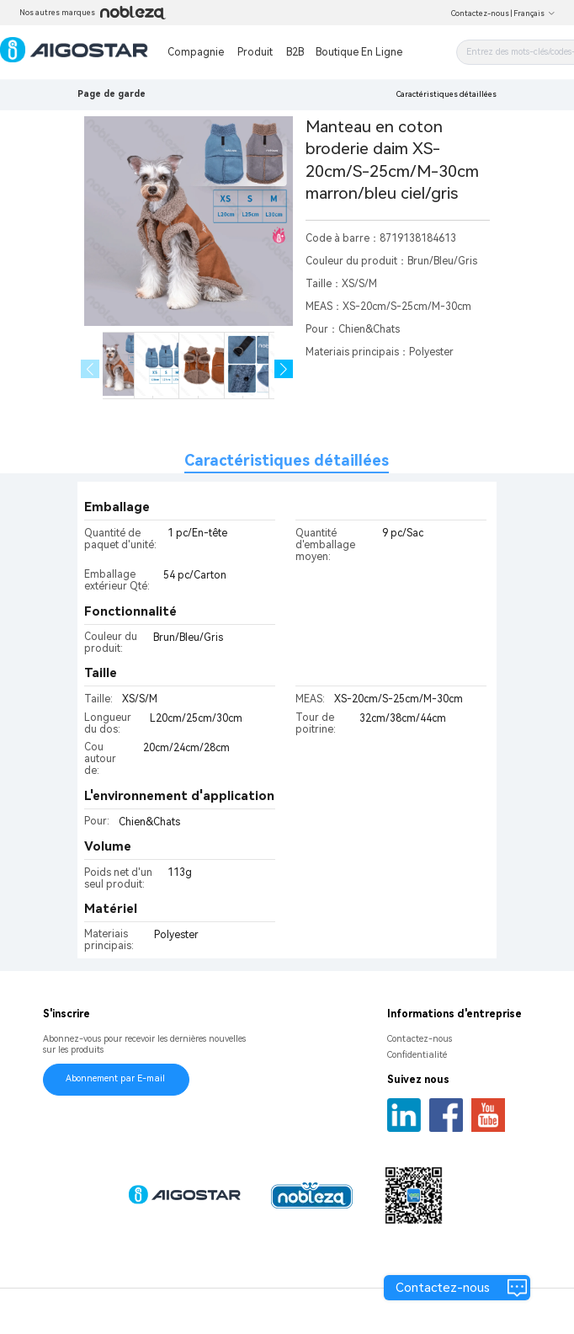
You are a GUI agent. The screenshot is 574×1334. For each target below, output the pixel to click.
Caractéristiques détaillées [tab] (286, 460)
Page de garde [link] (111, 93)
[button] (284, 369)
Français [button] (534, 13)
